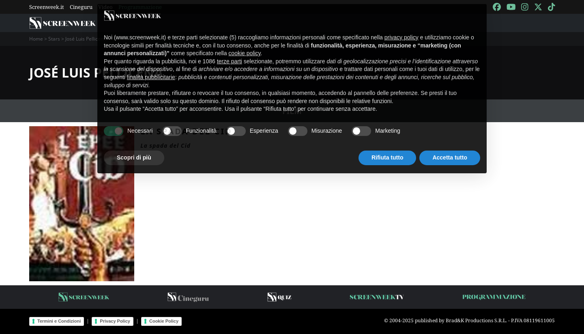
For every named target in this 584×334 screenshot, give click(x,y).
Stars (54, 38)
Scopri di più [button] (134, 150)
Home (36, 38)
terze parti (229, 54)
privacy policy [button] (401, 30)
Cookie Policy (163, 321)
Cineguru (81, 7)
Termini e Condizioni (59, 321)
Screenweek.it (46, 7)
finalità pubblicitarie (151, 70)
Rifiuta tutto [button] (387, 150)
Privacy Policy (115, 321)
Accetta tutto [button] (449, 150)
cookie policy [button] (244, 46)
